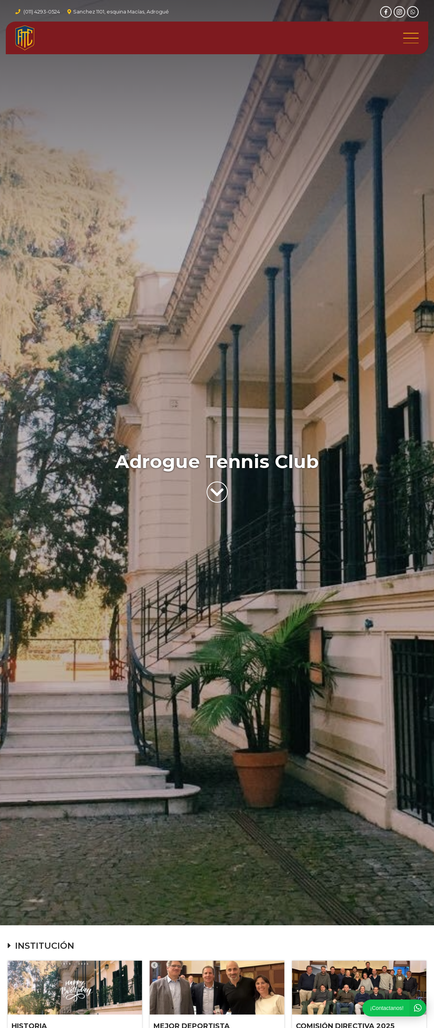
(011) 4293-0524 (41, 12)
